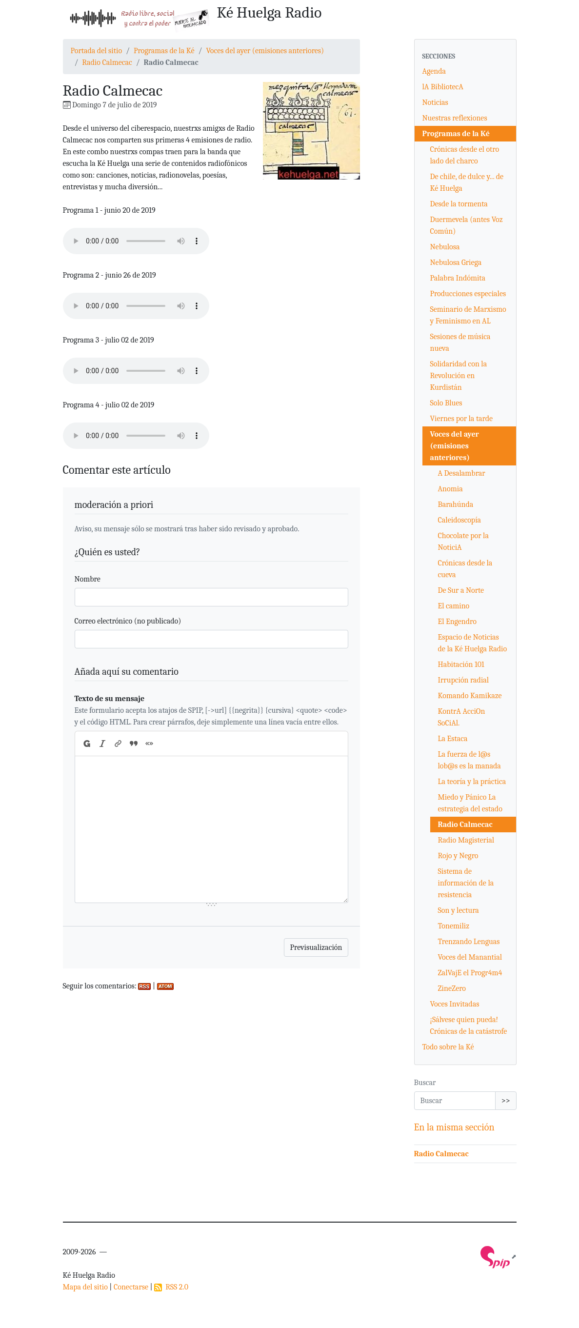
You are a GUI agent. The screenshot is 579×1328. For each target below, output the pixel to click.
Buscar (425, 1082)
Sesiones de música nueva (460, 342)
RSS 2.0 (171, 1287)
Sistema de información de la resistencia (466, 883)
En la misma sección (454, 1127)
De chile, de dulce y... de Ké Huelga (467, 182)
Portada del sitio (96, 50)
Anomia (450, 488)
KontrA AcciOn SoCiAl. (461, 717)
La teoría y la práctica (472, 781)
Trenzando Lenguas (469, 941)
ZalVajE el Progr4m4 (470, 972)
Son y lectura (458, 910)
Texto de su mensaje (110, 698)
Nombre (87, 579)
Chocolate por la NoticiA (463, 541)
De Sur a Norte (461, 590)
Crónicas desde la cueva (465, 569)
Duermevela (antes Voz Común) (466, 225)
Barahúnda (456, 504)
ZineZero (452, 988)
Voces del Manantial (470, 957)
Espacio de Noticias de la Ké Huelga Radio (472, 643)
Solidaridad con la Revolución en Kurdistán (458, 376)
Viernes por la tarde (461, 418)
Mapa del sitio (85, 1287)
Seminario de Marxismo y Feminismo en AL (468, 315)
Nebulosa (445, 246)
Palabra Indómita (458, 278)
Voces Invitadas (454, 1004)
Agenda (434, 71)
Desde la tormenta (459, 204)
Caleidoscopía (459, 520)
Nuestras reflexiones (454, 118)
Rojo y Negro (458, 855)
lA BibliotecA (442, 86)
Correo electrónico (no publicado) (128, 621)
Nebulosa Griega (456, 262)
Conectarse (131, 1287)
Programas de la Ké (164, 50)
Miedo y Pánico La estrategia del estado (470, 803)
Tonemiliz (454, 926)
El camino (454, 606)
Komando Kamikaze (470, 695)
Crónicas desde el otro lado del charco (464, 155)
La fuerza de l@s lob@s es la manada (469, 760)
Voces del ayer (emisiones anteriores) (265, 50)
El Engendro (457, 621)
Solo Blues (446, 403)
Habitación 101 (461, 664)
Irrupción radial (463, 680)
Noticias (435, 102)
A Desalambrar (461, 473)
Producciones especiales (468, 293)
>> (505, 1100)
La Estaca (453, 738)
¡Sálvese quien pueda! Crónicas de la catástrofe (468, 1025)
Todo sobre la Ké (448, 1047)
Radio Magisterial (466, 840)
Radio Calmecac (107, 62)
